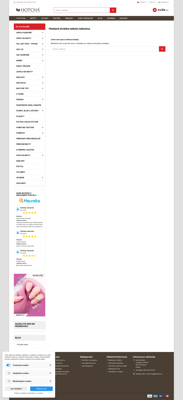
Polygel (57, 18)
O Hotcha (20, 18)
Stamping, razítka (25, 150)
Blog (100, 18)
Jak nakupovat (87, 366)
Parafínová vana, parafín (28, 105)
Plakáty (20, 116)
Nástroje (21, 83)
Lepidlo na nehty (24, 72)
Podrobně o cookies (115, 372)
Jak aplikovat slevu (88, 363)
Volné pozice (60, 360)
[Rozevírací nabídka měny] (152, 2)
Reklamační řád (114, 369)
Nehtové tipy (22, 88)
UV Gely (44, 18)
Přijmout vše (41, 389)
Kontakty (58, 369)
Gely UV (19, 49)
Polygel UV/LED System (27, 122)
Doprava (111, 18)
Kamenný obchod (61, 366)
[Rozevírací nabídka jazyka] (142, 2)
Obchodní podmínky (115, 363)
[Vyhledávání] (85, 10)
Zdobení (20, 178)
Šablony (20, 161)
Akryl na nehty (23, 38)
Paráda (20, 99)
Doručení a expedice (89, 360)
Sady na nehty (23, 155)
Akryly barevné (24, 33)
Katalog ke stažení (115, 360)
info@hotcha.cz (156, 374)
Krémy (19, 61)
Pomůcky (20, 133)
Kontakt (124, 18)
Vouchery (21, 183)
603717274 (32, 2)
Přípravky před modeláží (28, 139)
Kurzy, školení (23, 66)
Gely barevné (22, 55)
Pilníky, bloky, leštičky (27, 111)
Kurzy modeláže (85, 18)
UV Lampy (20, 172)
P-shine (20, 94)
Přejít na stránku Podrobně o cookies (28, 393)
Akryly (33, 18)
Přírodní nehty (23, 144)
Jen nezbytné (16, 389)
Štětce (19, 166)
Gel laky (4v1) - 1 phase (27, 44)
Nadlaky (69, 18)
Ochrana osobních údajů (117, 366)
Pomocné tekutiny (25, 127)
